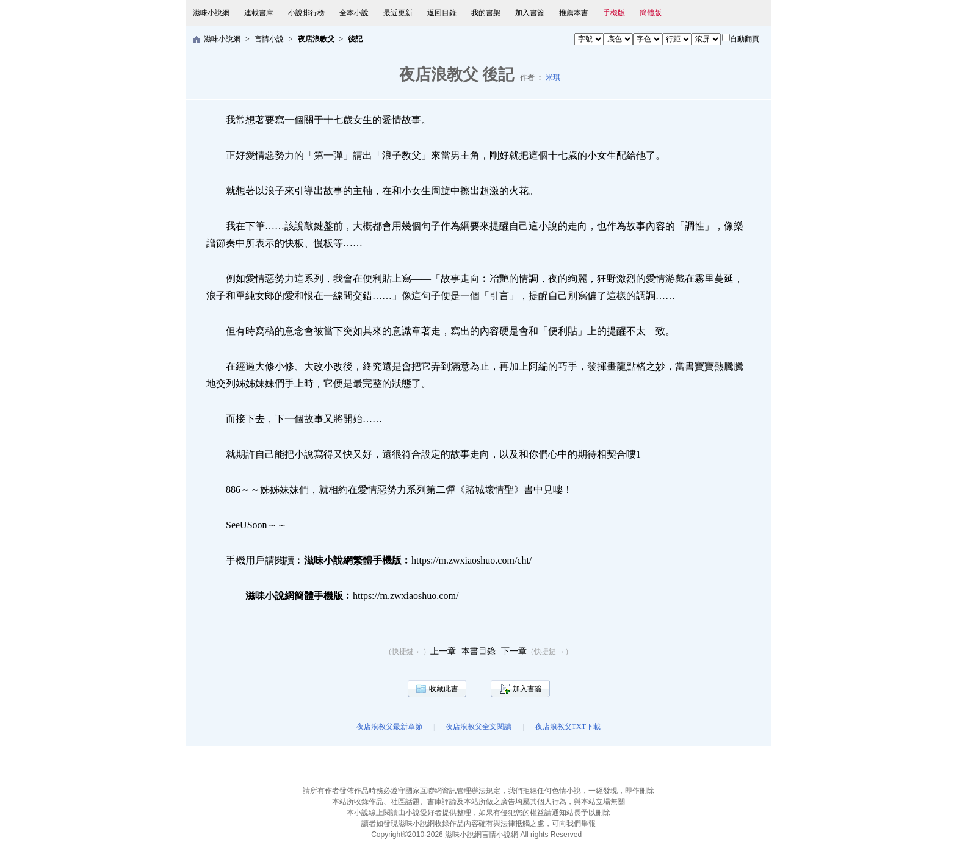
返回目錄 (442, 13)
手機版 (614, 13)
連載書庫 (258, 13)
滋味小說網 (211, 13)
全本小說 (354, 13)
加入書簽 (529, 13)
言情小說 (269, 39)
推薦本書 (573, 13)
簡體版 (651, 13)
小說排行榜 (306, 13)
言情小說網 (500, 834)
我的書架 (485, 13)
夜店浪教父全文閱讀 (478, 726)
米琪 (553, 77)
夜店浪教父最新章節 (389, 726)
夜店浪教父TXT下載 (568, 726)
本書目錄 (478, 651)
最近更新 (398, 13)
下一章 (514, 651)
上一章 (443, 651)
